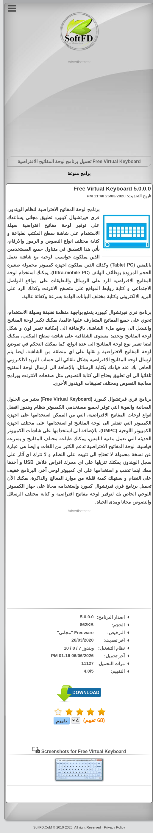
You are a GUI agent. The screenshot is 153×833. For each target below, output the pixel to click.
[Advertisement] (76, 106)
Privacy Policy (111, 827)
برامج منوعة (76, 173)
